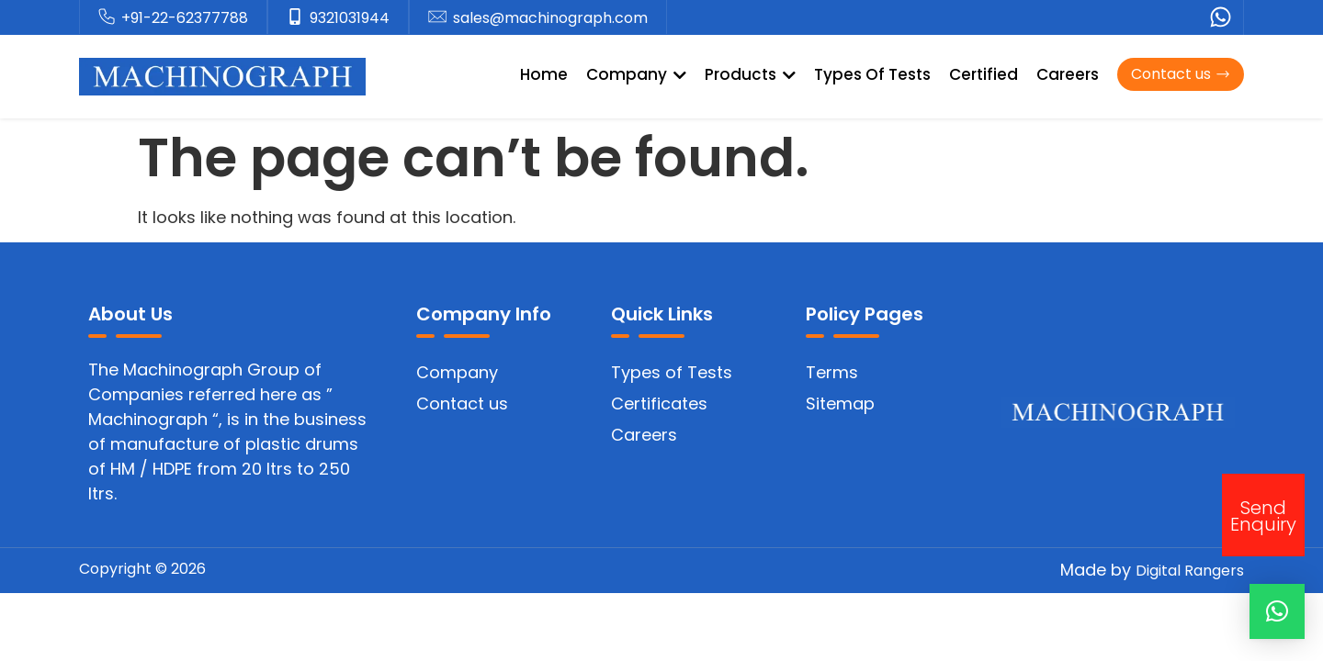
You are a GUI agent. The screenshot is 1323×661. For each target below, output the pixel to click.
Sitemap (840, 403)
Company (636, 74)
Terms (832, 372)
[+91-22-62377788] (106, 17)
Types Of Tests (872, 74)
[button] (1277, 611)
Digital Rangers (1190, 570)
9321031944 (350, 17)
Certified (983, 74)
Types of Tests (671, 372)
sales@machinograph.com (550, 17)
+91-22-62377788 (184, 17)
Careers (1067, 74)
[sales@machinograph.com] (437, 17)
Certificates (659, 403)
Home (544, 74)
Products (750, 74)
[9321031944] (295, 17)
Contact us (462, 403)
